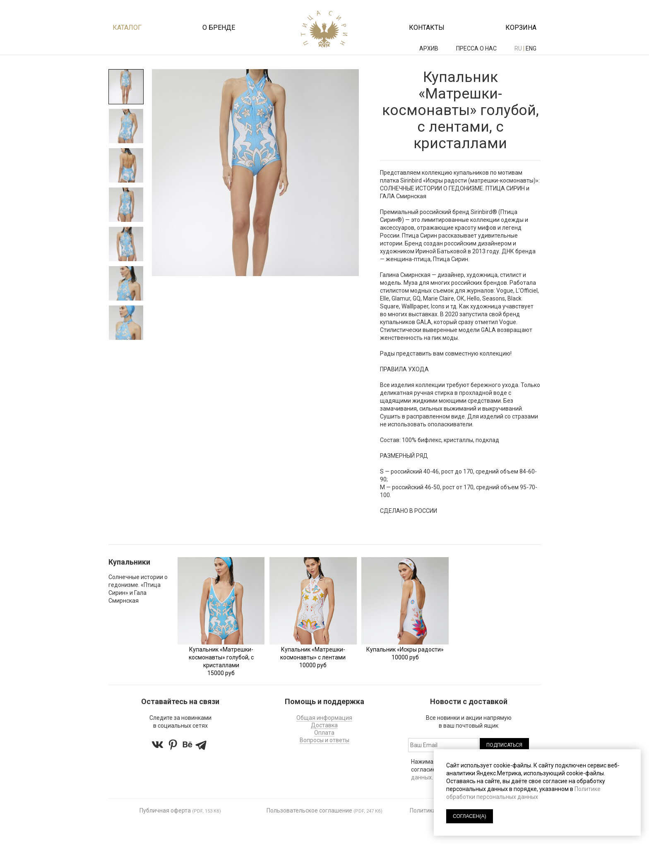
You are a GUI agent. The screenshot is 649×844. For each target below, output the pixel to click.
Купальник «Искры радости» (405, 649)
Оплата (324, 732)
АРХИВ (429, 48)
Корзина (520, 27)
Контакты (427, 27)
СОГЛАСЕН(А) (469, 816)
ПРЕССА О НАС (477, 48)
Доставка (324, 725)
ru (518, 48)
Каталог (127, 27)
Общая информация (324, 717)
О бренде (218, 27)
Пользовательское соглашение (309, 810)
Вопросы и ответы (324, 740)
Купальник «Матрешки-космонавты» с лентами (313, 653)
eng (531, 48)
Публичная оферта (165, 810)
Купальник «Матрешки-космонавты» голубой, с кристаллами (221, 657)
